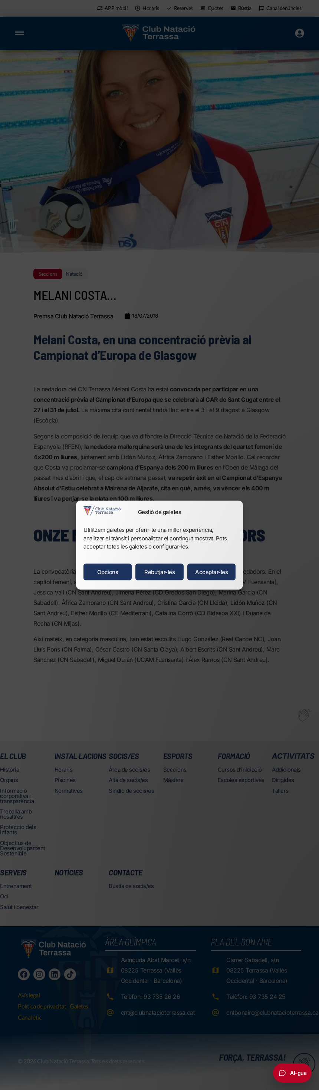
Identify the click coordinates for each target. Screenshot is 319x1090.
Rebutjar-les (159, 571)
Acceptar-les (211, 571)
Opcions (107, 571)
